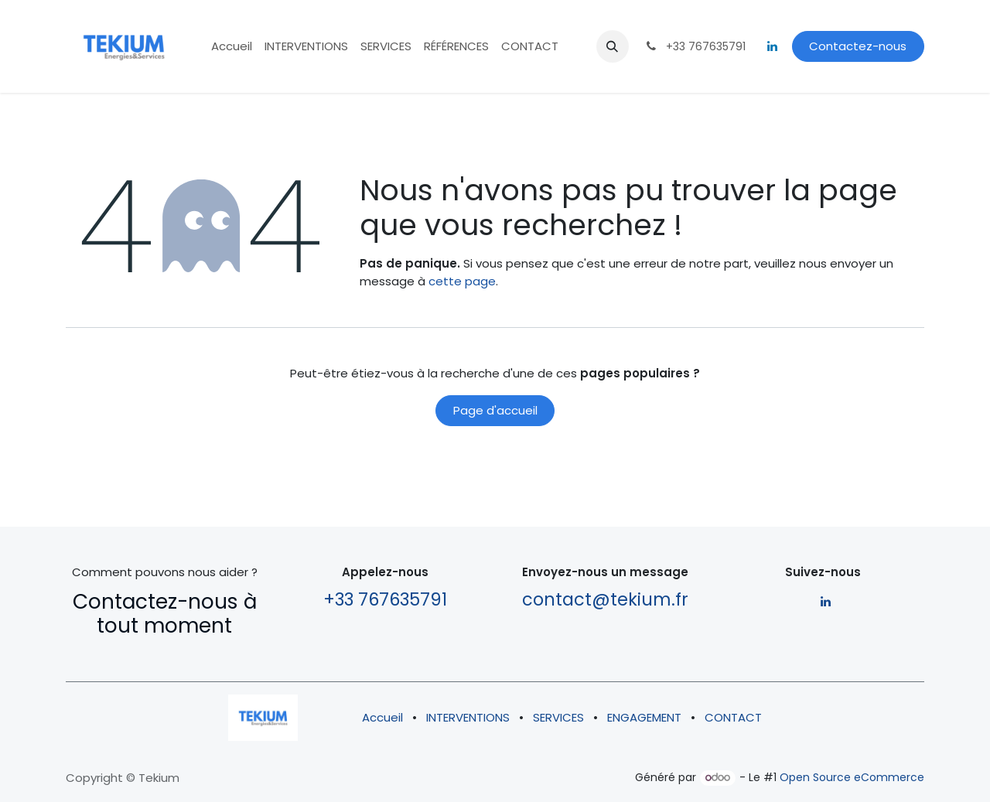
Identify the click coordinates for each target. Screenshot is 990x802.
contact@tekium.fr (605, 599)
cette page (462, 281)
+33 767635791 (385, 599)
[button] (612, 46)
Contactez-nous (857, 46)
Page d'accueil (495, 410)
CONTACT (733, 717)
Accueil (382, 717)
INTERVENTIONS (468, 717)
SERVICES (558, 717)
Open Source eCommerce (852, 777)
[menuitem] (231, 47)
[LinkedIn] (772, 46)
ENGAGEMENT (644, 717)
